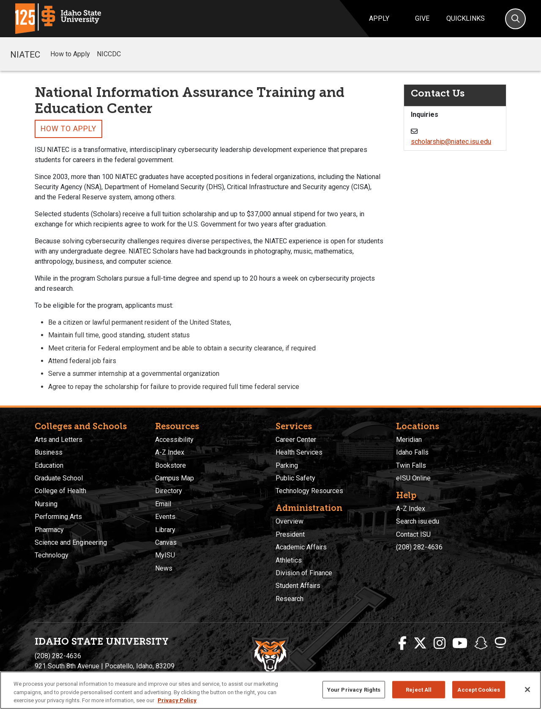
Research (289, 599)
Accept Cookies (478, 689)
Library (165, 530)
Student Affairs (298, 586)
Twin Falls (411, 465)
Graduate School (59, 478)
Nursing (46, 504)
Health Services (299, 452)
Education (49, 465)
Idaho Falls (412, 452)
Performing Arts (58, 517)
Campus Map (174, 478)
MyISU (165, 555)
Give (422, 18)
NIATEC (25, 54)
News (163, 568)
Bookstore (170, 465)
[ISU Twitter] (420, 643)
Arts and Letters (58, 440)
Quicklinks (465, 18)
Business (49, 452)
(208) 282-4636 (419, 547)
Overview (289, 521)
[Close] (527, 689)
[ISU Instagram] (439, 643)
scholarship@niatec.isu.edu (451, 142)
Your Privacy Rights (353, 689)
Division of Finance (304, 573)
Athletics (289, 560)
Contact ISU (413, 534)
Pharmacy (49, 530)
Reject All (419, 689)
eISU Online (413, 478)
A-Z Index (169, 452)
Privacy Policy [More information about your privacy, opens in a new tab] (177, 700)
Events (165, 517)
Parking (287, 465)
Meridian (409, 440)
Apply (379, 18)
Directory (168, 491)
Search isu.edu (417, 521)
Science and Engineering (71, 542)
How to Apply (70, 54)
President (290, 534)
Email (163, 504)
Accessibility (174, 440)
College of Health (60, 491)
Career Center (296, 440)
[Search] (515, 19)
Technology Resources (309, 491)
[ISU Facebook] (402, 643)
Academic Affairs (301, 547)
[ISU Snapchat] (481, 643)
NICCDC (109, 54)
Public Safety (295, 478)
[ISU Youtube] (459, 643)
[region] (270, 690)
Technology (51, 555)
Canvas (166, 542)
